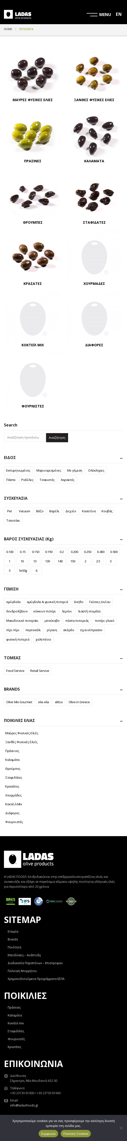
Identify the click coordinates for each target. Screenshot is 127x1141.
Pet (9, 511)
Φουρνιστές (14, 822)
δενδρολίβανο (16, 611)
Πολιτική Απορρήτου (22, 971)
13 (34, 561)
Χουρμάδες (13, 795)
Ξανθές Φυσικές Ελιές (21, 742)
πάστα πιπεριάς (77, 620)
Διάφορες (12, 813)
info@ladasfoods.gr (24, 1105)
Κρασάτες (12, 786)
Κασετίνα (89, 511)
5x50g (23, 570)
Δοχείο (70, 511)
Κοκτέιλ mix (16, 1023)
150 (72, 561)
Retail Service (39, 670)
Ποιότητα (14, 947)
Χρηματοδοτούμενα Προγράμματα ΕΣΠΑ (36, 979)
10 (22, 561)
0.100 (9, 552)
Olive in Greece (79, 702)
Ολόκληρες (96, 470)
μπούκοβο (52, 620)
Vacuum (24, 511)
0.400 (100, 552)
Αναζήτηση (57, 437)
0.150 (35, 552)
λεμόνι (67, 611)
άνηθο (78, 602)
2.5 (98, 561)
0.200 (74, 552)
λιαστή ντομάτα (89, 611)
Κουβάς (107, 511)
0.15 (22, 552)
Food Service (15, 670)
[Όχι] (120, 1127)
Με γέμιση (74, 470)
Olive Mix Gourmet (19, 702)
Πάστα (10, 480)
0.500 (113, 552)
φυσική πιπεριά (17, 639)
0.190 (48, 552)
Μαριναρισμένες (48, 470)
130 (47, 561)
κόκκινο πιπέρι (44, 611)
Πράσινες (12, 751)
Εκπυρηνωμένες (18, 470)
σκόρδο (68, 630)
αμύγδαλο (13, 602)
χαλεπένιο (43, 639)
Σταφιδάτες (13, 777)
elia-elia (43, 702)
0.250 (87, 552)
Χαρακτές (68, 480)
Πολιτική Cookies (75, 1134)
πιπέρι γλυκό (104, 620)
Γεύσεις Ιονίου (99, 602)
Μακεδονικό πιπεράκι (22, 620)
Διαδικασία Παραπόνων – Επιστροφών (35, 963)
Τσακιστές (47, 480)
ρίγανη (52, 630)
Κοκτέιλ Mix (13, 804)
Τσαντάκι (13, 520)
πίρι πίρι (13, 630)
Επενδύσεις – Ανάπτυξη (24, 955)
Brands (13, 939)
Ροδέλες (27, 480)
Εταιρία (13, 931)
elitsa (59, 702)
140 (60, 561)
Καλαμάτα (12, 759)
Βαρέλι (54, 511)
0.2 (62, 552)
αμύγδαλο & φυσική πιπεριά (47, 602)
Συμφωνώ (48, 1134)
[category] (33, 74)
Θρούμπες (13, 768)
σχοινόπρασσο (91, 630)
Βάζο (39, 511)
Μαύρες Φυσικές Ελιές (21, 733)
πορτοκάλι (33, 630)
